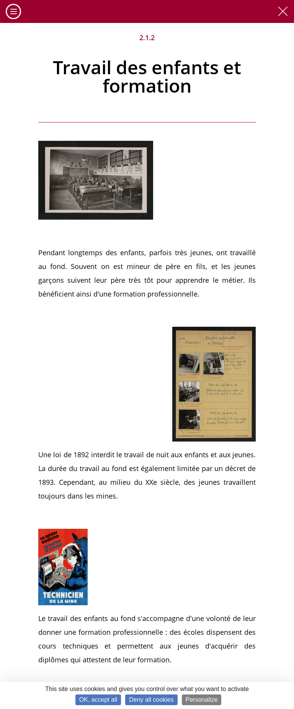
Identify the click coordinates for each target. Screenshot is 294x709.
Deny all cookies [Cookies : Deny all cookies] (151, 699)
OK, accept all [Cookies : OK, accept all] (98, 699)
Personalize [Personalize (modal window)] (202, 699)
